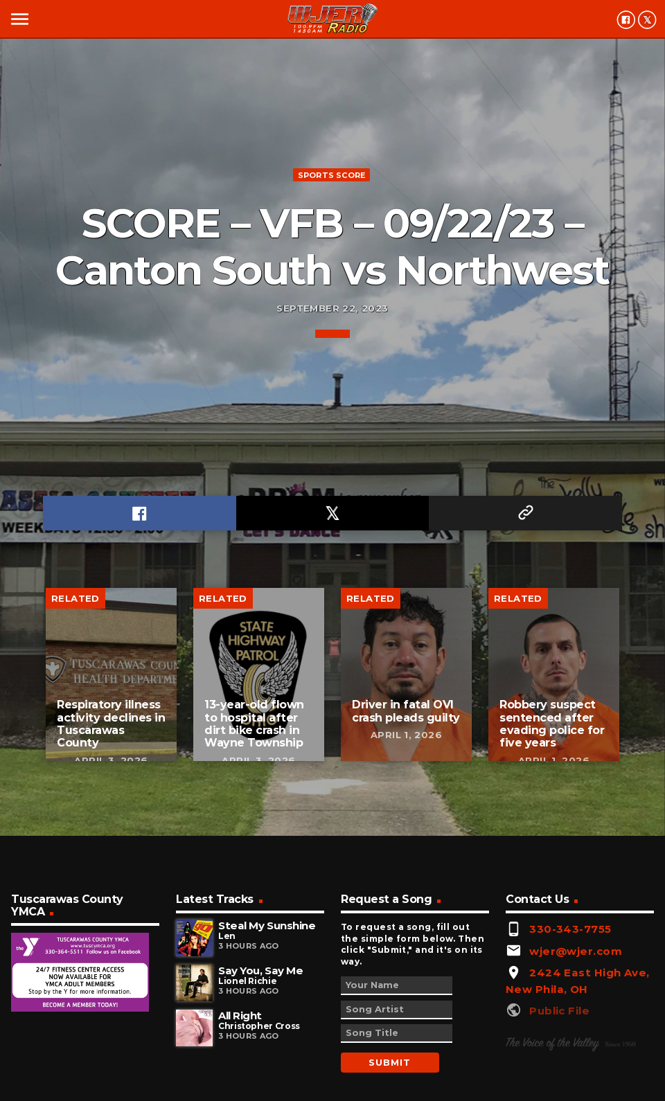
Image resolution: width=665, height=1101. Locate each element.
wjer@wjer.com (575, 951)
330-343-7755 (570, 929)
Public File (559, 1010)
